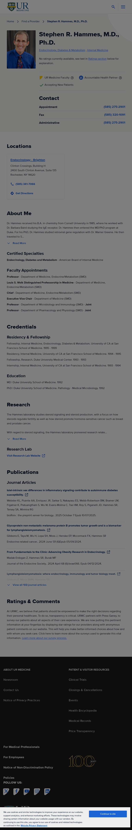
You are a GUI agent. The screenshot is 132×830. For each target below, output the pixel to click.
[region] (65, 818)
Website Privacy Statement (34, 825)
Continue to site (108, 814)
